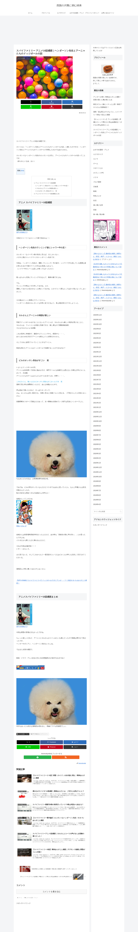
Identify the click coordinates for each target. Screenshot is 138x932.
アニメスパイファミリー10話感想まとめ (47, 189)
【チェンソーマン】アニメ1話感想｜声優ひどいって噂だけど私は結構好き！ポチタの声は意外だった (107, 122)
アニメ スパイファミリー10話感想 (45, 178)
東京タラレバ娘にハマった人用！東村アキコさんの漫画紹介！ (107, 105)
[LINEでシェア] (57, 102)
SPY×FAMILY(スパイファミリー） (39, 730)
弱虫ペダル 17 (21, 522)
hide (22, 165)
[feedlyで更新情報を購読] (49, 753)
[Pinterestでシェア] (69, 102)
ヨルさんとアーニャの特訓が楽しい (47, 184)
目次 (49, 174)
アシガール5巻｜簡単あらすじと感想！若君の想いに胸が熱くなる (107, 98)
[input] (108, 512)
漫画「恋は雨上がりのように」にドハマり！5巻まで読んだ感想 (107, 113)
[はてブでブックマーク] (45, 102)
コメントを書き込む (52, 891)
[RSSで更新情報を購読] (53, 753)
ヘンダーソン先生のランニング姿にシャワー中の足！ (53, 181)
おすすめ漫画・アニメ (23, 730)
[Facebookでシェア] (33, 102)
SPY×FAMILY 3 (21, 228)
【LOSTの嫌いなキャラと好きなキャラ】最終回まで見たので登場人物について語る (107, 267)
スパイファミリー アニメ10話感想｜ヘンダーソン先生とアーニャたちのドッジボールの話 (107, 132)
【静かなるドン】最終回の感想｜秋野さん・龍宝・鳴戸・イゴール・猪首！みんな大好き (107, 256)
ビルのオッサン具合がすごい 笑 (46, 187)
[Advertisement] (69, 30)
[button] (81, 102)
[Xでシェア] (22, 102)
